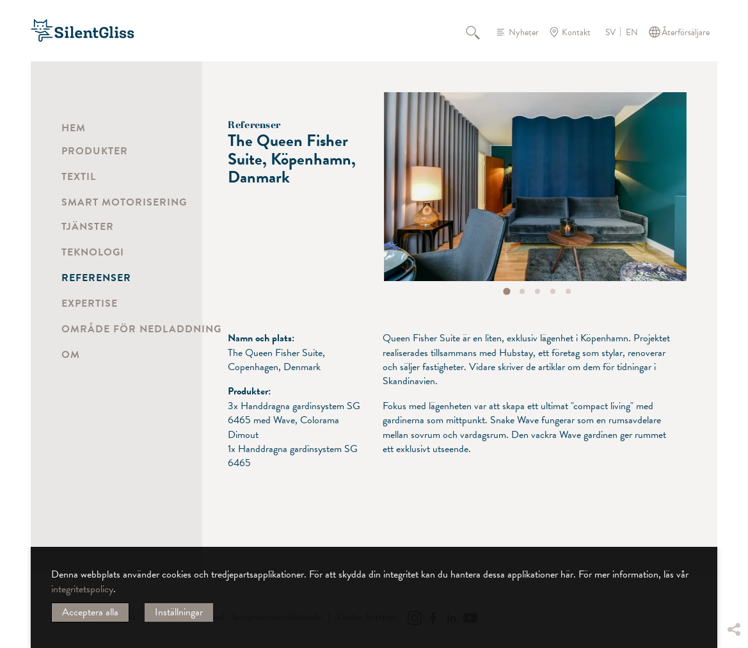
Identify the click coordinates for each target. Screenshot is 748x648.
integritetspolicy (82, 589)
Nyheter (524, 32)
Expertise (89, 303)
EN (632, 33)
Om (70, 354)
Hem (73, 128)
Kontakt (576, 32)
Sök (480, 32)
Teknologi (92, 252)
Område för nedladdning (141, 329)
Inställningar (179, 612)
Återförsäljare (686, 32)
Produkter (94, 151)
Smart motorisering (124, 202)
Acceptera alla (90, 612)
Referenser (96, 278)
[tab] (507, 291)
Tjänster (87, 226)
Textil (78, 176)
